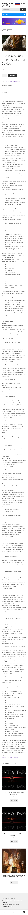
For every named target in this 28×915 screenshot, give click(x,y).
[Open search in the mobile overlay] (14, 9)
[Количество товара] (4, 75)
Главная (4, 29)
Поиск (14, 912)
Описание (4, 92)
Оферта (4, 902)
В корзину (12, 75)
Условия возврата (18, 900)
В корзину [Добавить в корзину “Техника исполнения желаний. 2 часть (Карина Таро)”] (14, 800)
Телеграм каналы (7, 900)
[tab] (14, 92)
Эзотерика (9, 29)
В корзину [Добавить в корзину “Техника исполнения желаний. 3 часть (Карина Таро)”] (14, 841)
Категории (14, 14)
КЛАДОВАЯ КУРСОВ (7, 5)
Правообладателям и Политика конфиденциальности (10, 905)
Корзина (22, 911)
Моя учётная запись (4, 912)
